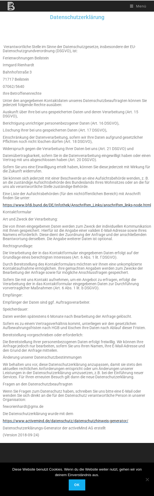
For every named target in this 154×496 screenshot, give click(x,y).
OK (77, 485)
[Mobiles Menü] (138, 6)
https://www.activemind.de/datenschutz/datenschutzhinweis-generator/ (65, 421)
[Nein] (147, 479)
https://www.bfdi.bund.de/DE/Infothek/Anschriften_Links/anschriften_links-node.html (77, 205)
